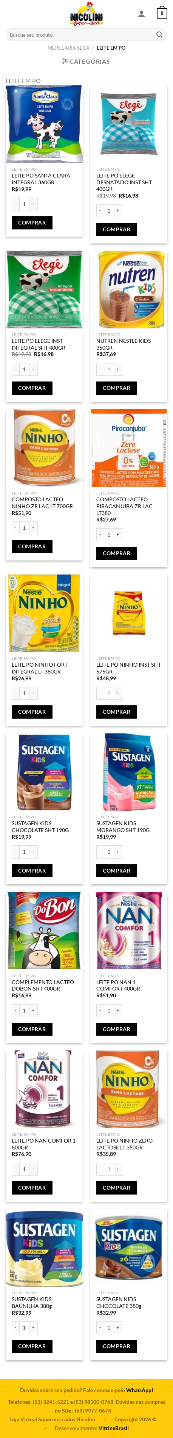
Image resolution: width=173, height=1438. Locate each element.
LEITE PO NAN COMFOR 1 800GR (44, 1144)
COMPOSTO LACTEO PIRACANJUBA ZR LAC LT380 (124, 506)
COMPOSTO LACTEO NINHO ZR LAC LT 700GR (42, 502)
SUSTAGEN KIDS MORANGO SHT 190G (123, 826)
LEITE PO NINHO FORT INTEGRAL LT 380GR (40, 668)
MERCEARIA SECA (69, 48)
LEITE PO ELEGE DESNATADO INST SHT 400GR (124, 182)
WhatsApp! (139, 1390)
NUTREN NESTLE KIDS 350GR (123, 344)
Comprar (32, 223)
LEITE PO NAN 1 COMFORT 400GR (118, 985)
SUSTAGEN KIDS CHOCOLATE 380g (118, 1302)
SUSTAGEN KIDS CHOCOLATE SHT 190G (40, 826)
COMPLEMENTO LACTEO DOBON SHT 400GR (43, 985)
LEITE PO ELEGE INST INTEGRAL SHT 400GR (38, 344)
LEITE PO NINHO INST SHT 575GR (128, 668)
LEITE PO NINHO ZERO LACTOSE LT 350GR (124, 1144)
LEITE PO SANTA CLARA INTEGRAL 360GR (41, 179)
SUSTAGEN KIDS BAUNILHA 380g (32, 1302)
